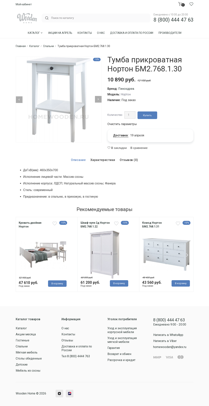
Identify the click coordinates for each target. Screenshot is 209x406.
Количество (114, 114)
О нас (101, 32)
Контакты (85, 32)
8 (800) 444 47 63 (173, 20)
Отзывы (67, 339)
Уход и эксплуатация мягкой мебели (122, 339)
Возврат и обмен (119, 353)
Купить (147, 114)
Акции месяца (26, 333)
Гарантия (113, 347)
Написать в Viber (165, 340)
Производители (169, 32)
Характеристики (102, 158)
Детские (22, 364)
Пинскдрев (126, 88)
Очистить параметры (122, 123)
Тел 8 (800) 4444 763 (75, 355)
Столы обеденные (29, 358)
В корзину (57, 283)
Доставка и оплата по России (131, 32)
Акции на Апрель (60, 32)
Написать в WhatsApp (168, 334)
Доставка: (120, 134)
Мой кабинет (24, 4)
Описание (78, 158)
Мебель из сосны (28, 370)
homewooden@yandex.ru (169, 346)
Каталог (35, 32)
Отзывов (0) (129, 158)
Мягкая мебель (26, 351)
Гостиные (22, 339)
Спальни (22, 345)
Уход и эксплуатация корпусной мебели (122, 329)
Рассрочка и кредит (121, 359)
